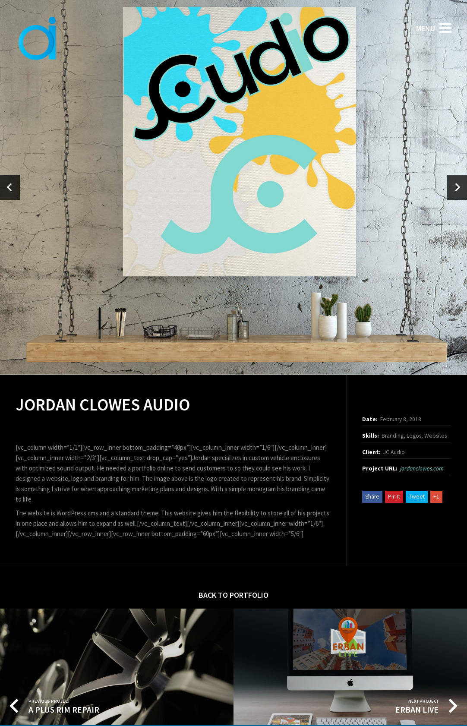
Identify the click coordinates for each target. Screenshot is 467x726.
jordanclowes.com (422, 468)
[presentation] (10, 187)
